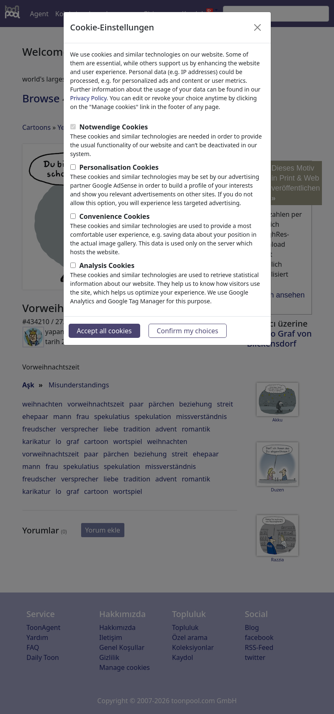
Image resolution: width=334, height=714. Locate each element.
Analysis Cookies (107, 265)
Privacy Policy (88, 98)
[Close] (257, 27)
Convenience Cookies (114, 216)
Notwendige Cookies (113, 126)
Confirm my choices (187, 330)
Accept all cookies (104, 330)
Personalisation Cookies (119, 167)
